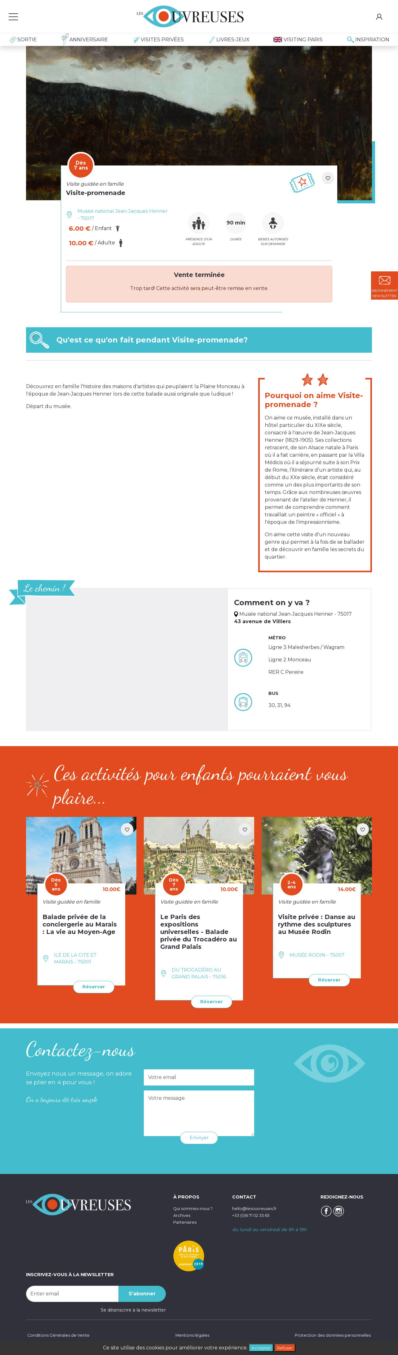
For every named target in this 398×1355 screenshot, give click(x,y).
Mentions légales (191, 1334)
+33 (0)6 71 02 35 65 (254, 1214)
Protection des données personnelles (329, 1334)
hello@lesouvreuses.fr (257, 1207)
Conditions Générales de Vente (60, 1334)
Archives (182, 1214)
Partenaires (186, 1221)
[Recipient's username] (72, 1293)
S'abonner (142, 1293)
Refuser (287, 1347)
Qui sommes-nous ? (196, 1207)
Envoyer (199, 1137)
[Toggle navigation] (13, 16)
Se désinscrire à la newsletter (133, 1309)
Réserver (92, 987)
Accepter (259, 1347)
